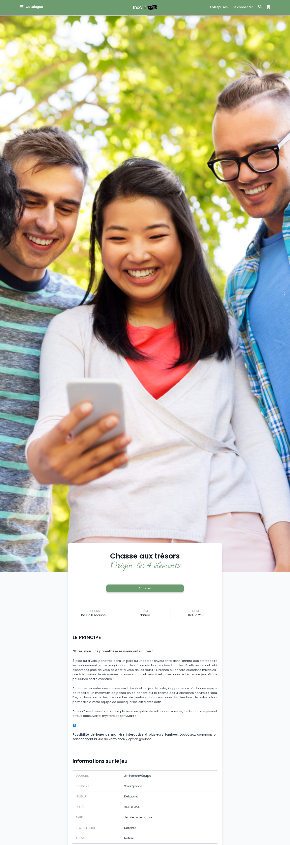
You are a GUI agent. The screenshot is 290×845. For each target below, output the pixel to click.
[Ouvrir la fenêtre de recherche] (260, 6)
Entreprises (219, 7)
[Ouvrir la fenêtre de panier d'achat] (267, 6)
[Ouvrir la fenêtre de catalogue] (31, 6)
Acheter (144, 588)
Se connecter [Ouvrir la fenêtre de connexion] (243, 7)
